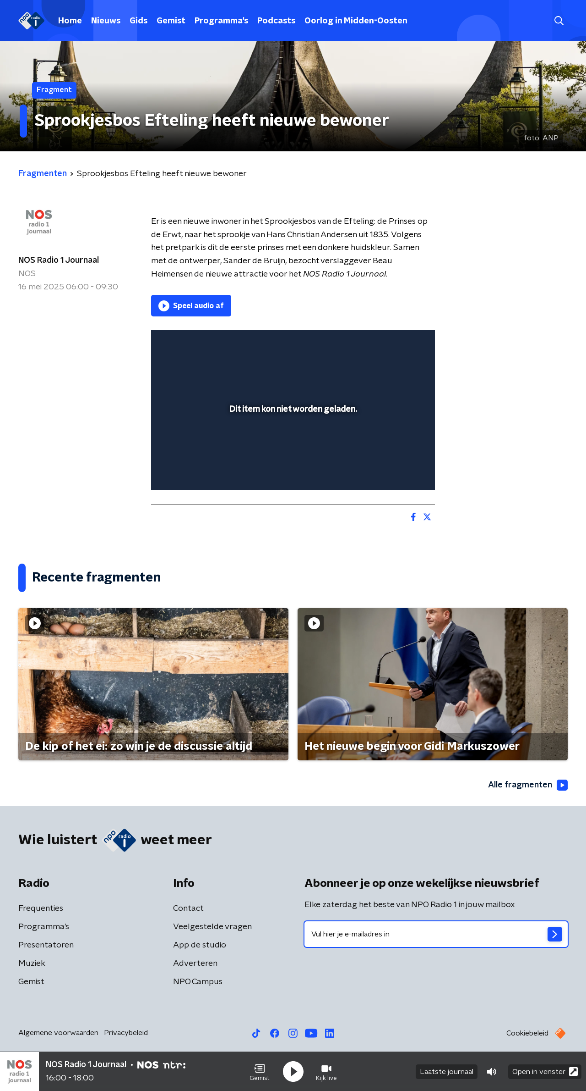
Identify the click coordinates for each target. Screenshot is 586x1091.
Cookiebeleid (527, 1033)
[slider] (292, 445)
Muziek (31, 963)
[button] (259, 1071)
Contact (188, 908)
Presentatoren (46, 945)
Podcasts (276, 21)
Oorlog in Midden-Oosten (355, 21)
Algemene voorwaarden (58, 1032)
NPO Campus (197, 982)
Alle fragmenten (528, 785)
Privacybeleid (126, 1032)
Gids (138, 21)
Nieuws (105, 21)
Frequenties (40, 908)
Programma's (221, 21)
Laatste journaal (446, 1071)
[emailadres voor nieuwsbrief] (436, 934)
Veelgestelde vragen (212, 927)
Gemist (171, 21)
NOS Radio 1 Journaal (58, 260)
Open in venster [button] (545, 1071)
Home (70, 21)
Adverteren (195, 963)
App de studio (199, 945)
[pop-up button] (393, 470)
